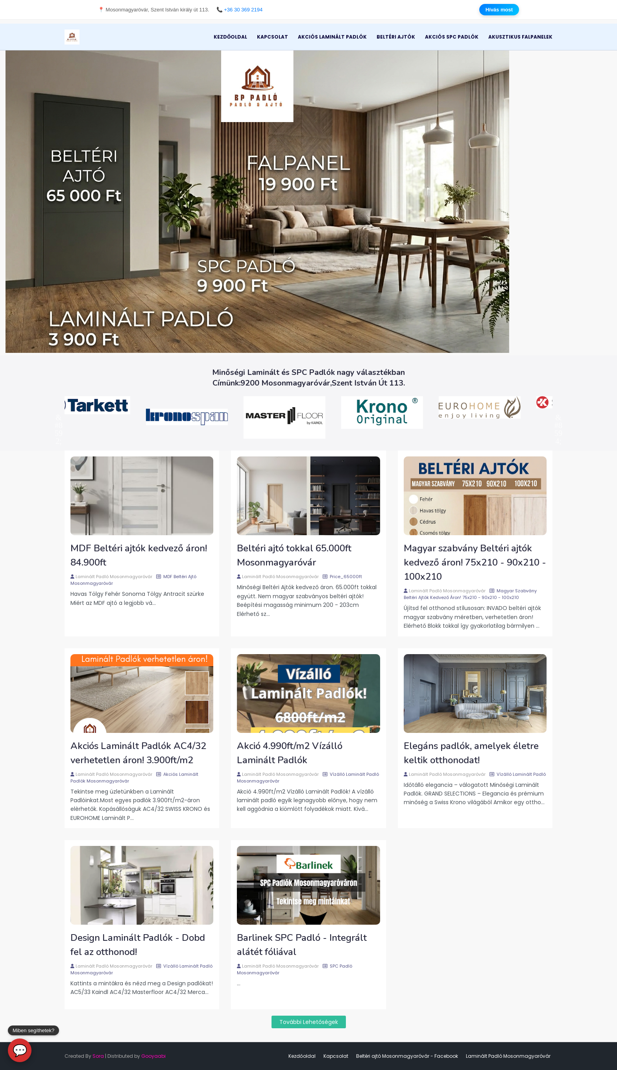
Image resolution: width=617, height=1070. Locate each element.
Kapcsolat (335, 1056)
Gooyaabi (153, 1056)
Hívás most (499, 10)
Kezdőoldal (302, 1056)
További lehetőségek (308, 1022)
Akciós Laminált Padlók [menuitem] (332, 36)
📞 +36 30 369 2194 (239, 10)
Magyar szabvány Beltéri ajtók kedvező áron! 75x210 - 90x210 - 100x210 (475, 562)
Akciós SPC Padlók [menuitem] (451, 36)
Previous (59, 417)
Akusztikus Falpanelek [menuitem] (520, 36)
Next (558, 417)
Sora (98, 1056)
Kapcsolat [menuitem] (272, 36)
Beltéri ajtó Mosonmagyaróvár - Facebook (407, 1056)
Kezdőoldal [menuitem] (230, 36)
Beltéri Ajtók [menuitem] (396, 36)
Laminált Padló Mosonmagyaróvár (114, 576)
